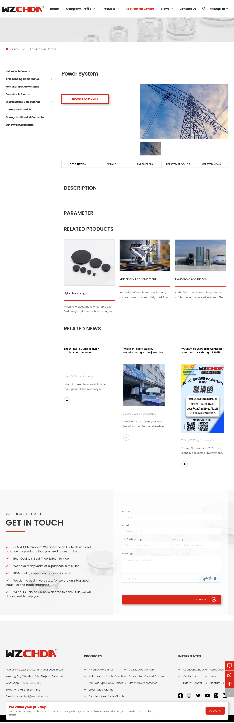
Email (125, 526)
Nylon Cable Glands (29, 71)
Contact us (205, 600)
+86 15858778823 (31, 684)
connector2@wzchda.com (31, 697)
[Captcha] (160, 579)
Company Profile (78, 9)
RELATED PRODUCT (178, 164)
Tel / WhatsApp (132, 540)
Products (108, 9)
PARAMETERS (145, 164)
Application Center (140, 9)
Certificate (189, 677)
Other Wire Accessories (29, 125)
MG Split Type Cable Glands (29, 86)
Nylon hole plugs (75, 293)
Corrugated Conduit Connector (29, 117)
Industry (178, 540)
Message (127, 554)
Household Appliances (191, 279)
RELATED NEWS (211, 164)
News (165, 9)
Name (126, 512)
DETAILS (111, 164)
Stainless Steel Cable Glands (29, 102)
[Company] (197, 546)
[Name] (171, 518)
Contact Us (188, 9)
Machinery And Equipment (138, 279)
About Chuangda (194, 670)
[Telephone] (146, 546)
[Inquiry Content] (171, 565)
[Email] (171, 532)
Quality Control (192, 684)
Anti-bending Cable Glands (29, 79)
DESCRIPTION (78, 164)
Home (54, 9)
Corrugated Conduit (29, 109)
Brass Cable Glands (29, 94)
